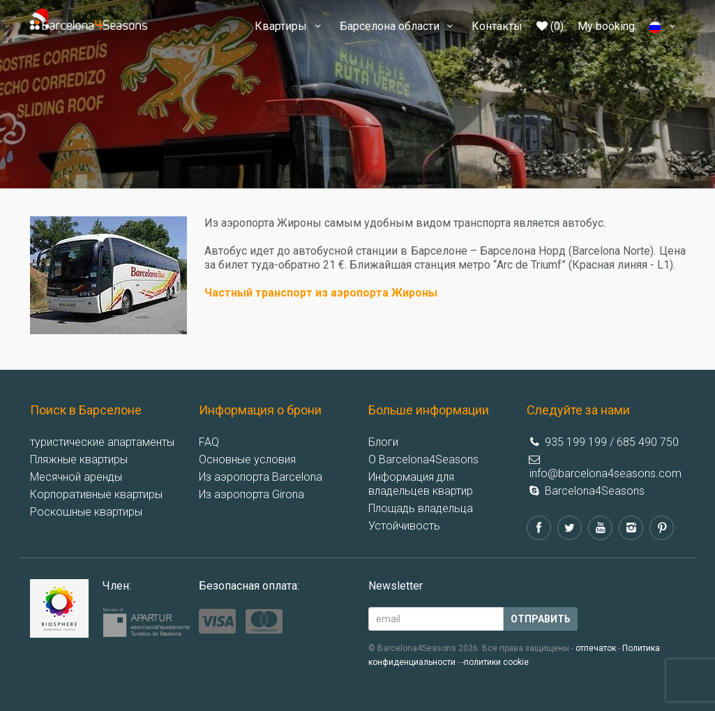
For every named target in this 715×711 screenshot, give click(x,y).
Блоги (383, 442)
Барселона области (399, 26)
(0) (550, 26)
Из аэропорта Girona (251, 494)
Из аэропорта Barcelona (260, 477)
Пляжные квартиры (79, 459)
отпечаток (595, 648)
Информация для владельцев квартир (420, 483)
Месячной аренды (76, 477)
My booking (606, 26)
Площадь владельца (420, 508)
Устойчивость (404, 525)
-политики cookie (495, 662)
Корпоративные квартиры (96, 494)
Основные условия (247, 459)
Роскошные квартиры (86, 511)
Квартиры (290, 26)
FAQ (209, 442)
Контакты (497, 26)
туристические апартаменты (102, 442)
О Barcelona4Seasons (423, 459)
